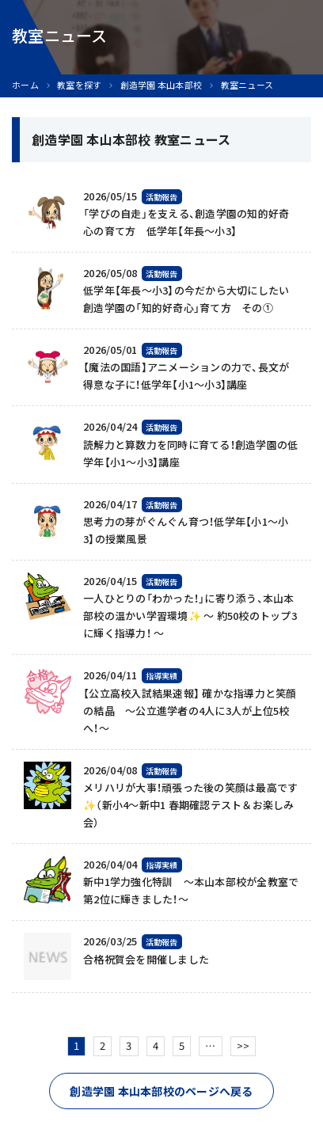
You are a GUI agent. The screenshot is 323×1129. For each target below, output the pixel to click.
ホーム (25, 85)
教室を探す (79, 85)
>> (243, 1045)
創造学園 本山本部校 (161, 85)
